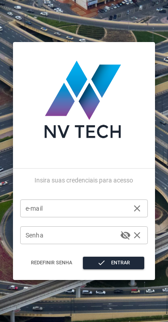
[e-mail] (77, 208)
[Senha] (71, 235)
